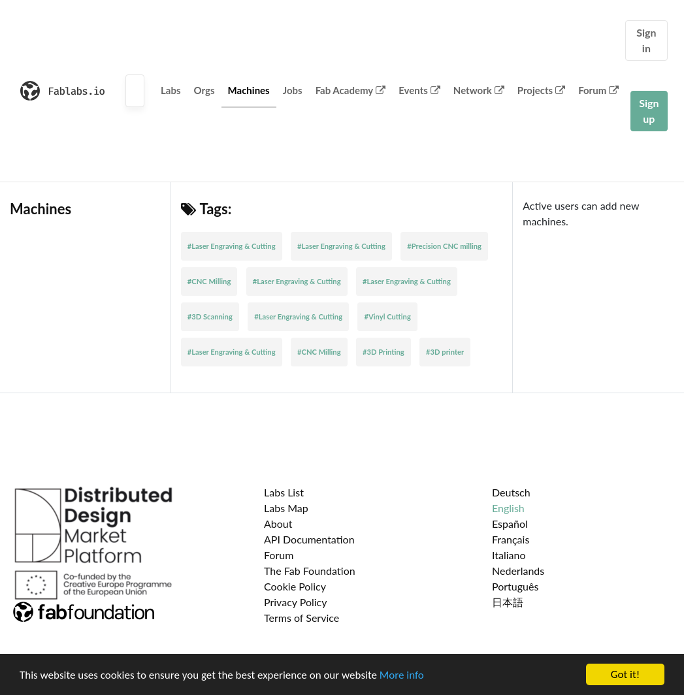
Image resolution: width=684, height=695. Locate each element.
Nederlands (518, 570)
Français (510, 539)
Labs (171, 90)
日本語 (507, 602)
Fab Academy (351, 90)
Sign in (646, 40)
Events (419, 90)
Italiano (509, 555)
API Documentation (309, 539)
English (508, 508)
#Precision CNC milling (444, 246)
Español (510, 523)
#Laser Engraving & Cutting (231, 246)
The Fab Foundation (309, 570)
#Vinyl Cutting (387, 316)
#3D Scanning (210, 316)
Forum (598, 90)
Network (478, 90)
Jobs (292, 90)
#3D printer (445, 352)
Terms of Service (301, 617)
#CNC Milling (209, 281)
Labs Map (286, 508)
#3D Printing (383, 352)
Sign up (649, 111)
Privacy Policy (295, 602)
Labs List (284, 492)
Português (515, 586)
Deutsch (511, 492)
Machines (249, 90)
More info (402, 675)
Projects (541, 90)
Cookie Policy (295, 586)
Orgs (204, 90)
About (278, 523)
